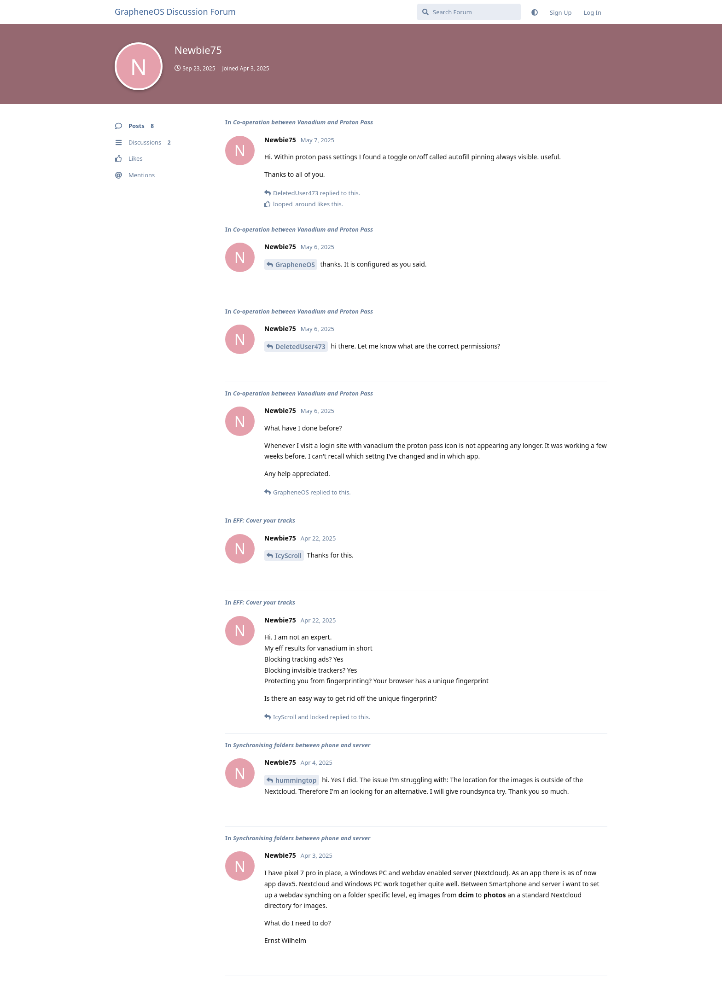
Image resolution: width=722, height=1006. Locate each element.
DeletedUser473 (300, 346)
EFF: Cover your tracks (264, 520)
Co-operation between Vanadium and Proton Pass (303, 122)
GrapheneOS (295, 264)
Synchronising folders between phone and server (301, 745)
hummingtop (296, 780)
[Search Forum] (469, 12)
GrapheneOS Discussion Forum (175, 11)
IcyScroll (288, 555)
